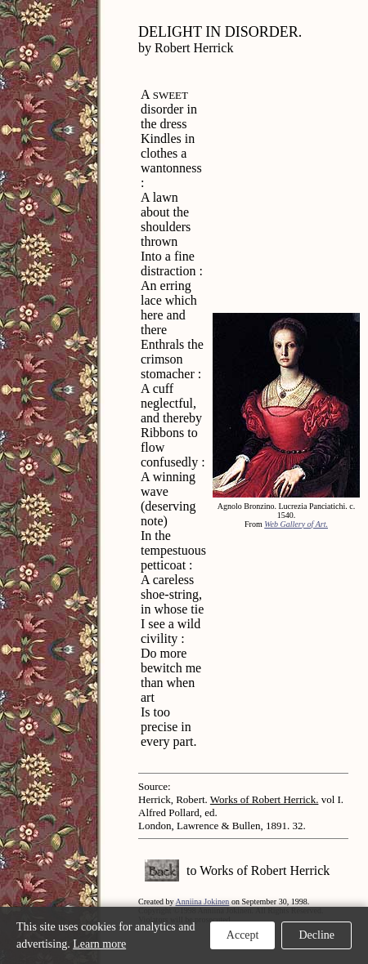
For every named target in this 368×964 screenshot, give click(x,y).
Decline (316, 935)
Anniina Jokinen (203, 901)
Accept (243, 935)
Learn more (99, 944)
